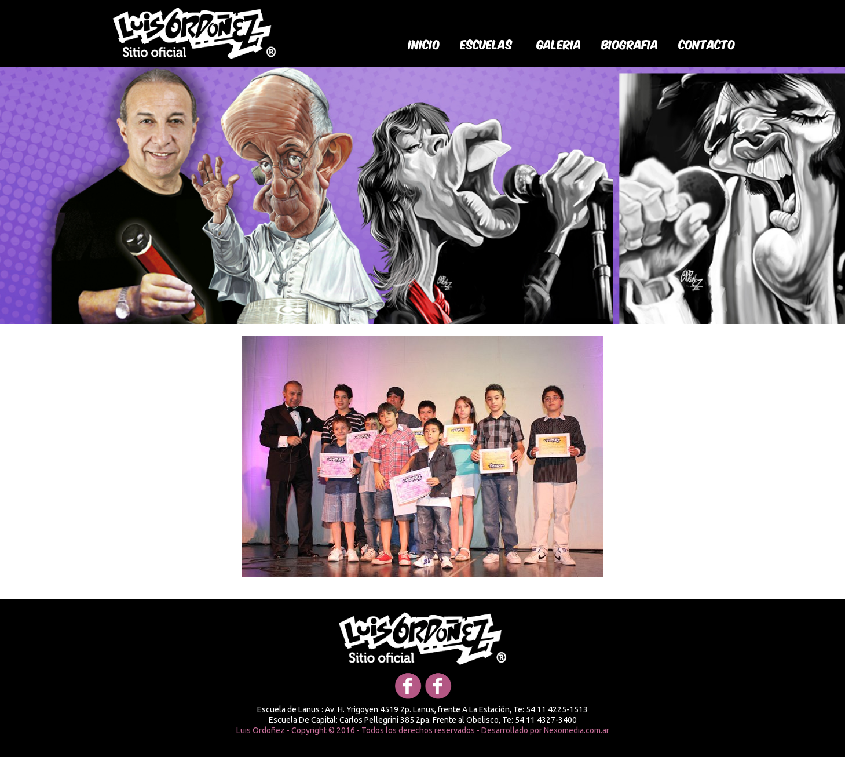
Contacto (707, 43)
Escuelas (486, 43)
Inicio (424, 43)
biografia (630, 43)
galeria (559, 43)
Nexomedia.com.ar (576, 730)
